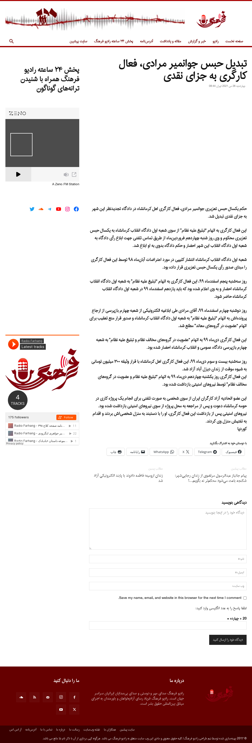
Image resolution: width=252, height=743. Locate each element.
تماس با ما (46, 730)
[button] (11, 42)
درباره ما (60, 730)
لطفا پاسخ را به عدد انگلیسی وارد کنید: (221, 608)
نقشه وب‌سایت (91, 730)
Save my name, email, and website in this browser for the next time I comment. (179, 598)
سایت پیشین (78, 41)
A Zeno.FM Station (65, 184)
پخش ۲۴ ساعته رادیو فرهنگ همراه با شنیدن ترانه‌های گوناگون (49, 79)
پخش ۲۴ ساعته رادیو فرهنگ (113, 41)
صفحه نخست (234, 41)
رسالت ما (74, 730)
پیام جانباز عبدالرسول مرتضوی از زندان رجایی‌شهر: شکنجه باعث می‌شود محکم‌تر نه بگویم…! (211, 478)
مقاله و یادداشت (170, 41)
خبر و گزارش (197, 41)
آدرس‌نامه (146, 41)
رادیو (216, 41)
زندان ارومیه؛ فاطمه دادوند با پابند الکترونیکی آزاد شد (128, 478)
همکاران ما (110, 730)
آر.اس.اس (15, 730)
